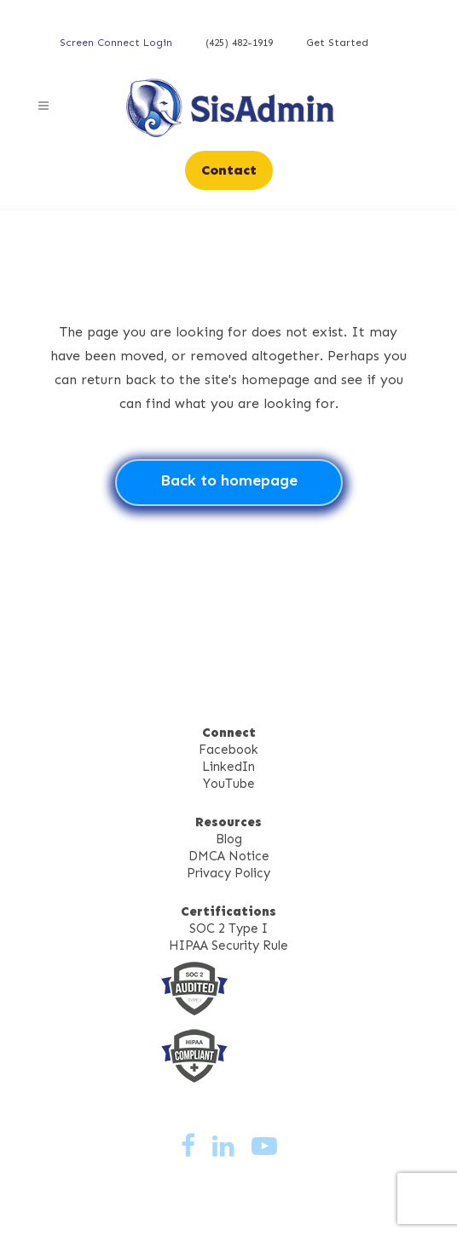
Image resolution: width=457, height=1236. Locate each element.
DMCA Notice (228, 856)
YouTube (229, 783)
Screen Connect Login (116, 43)
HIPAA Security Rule (228, 945)
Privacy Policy (228, 873)
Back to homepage (229, 480)
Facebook (228, 749)
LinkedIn (228, 766)
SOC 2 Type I (228, 928)
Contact (229, 170)
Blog (229, 839)
